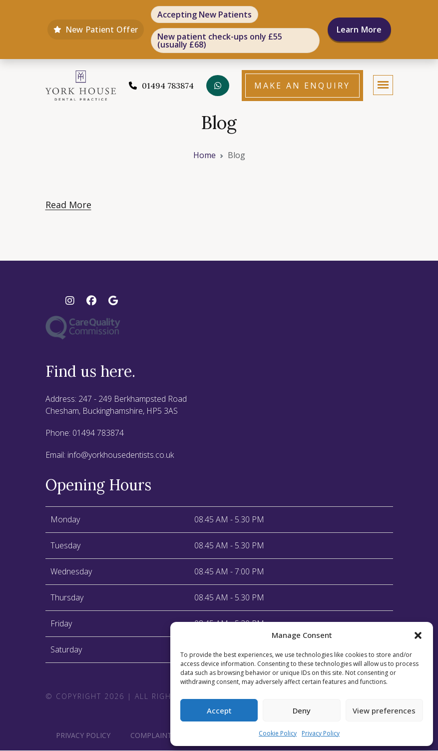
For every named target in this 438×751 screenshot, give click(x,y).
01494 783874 (98, 433)
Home (204, 155)
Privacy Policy (321, 733)
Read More (68, 205)
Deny (302, 710)
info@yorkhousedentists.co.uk (120, 455)
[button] (418, 635)
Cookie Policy (278, 733)
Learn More (359, 29)
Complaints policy (166, 735)
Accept (219, 710)
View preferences (384, 710)
